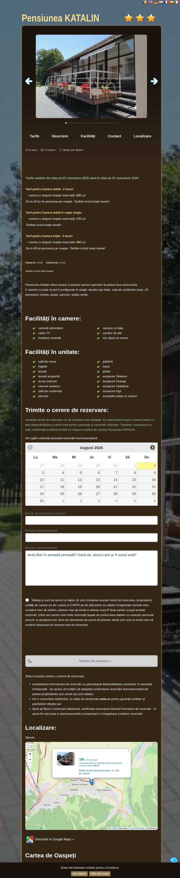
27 (98, 494)
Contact (114, 136)
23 (154, 487)
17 (42, 487)
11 (62, 480)
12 (80, 480)
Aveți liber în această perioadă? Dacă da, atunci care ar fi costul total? (91, 568)
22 (134, 487)
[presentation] (52, 641)
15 (134, 480)
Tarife (34, 136)
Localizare (142, 136)
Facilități (88, 136)
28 (115, 494)
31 (42, 501)
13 (98, 480)
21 (115, 487)
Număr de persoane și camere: (45, 513)
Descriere (60, 136)
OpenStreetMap (137, 828)
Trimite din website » (95, 661)
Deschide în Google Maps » (49, 839)
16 (154, 480)
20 (98, 487)
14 (115, 480)
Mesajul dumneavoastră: (41, 548)
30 (154, 494)
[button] (91, 782)
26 (80, 494)
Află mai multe (100, 873)
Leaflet (112, 828)
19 (80, 487)
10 (42, 480)
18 (62, 487)
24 (42, 494)
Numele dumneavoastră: (41, 530)
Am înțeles (79, 873)
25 (62, 494)
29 (134, 494)
